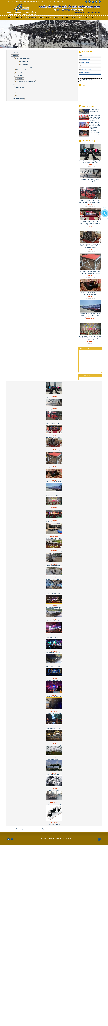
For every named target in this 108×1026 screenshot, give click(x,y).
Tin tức (18, 93)
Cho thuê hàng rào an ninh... (54, 398)
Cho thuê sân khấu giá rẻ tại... (54, 509)
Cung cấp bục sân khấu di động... (54, 666)
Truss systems (20, 78)
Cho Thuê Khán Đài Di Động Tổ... (54, 481)
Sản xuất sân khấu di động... (54, 620)
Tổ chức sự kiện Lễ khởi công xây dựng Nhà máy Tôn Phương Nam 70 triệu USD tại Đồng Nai (94, 125)
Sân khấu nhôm (24, 64)
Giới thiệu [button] (19, 17)
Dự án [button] (87, 17)
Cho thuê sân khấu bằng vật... (54, 728)
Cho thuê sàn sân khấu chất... (54, 696)
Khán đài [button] (56, 17)
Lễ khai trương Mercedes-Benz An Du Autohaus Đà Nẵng (94, 132)
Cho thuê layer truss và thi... (54, 790)
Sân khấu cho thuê (21, 70)
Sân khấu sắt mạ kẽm (25, 61)
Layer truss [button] (65, 18)
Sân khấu (83, 56)
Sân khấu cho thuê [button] (45, 17)
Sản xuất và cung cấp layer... (54, 824)
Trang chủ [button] (10, 17)
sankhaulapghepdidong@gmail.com (26, 1)
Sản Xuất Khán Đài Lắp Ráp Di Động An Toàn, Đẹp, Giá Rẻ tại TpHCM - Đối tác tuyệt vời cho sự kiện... (90, 315)
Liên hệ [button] (94, 17)
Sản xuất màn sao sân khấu (54, 713)
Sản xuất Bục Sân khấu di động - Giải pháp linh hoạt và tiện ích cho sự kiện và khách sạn (90, 223)
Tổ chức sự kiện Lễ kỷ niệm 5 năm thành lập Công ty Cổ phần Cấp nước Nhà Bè (94, 118)
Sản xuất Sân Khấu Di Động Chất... (54, 552)
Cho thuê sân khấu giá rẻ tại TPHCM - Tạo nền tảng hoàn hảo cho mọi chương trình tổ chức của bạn (90, 338)
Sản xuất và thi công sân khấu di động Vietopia (94, 111)
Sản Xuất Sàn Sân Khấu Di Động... (54, 468)
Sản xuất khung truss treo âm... (54, 607)
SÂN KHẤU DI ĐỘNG (84, 348)
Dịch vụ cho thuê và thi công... (54, 745)
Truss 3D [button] (74, 17)
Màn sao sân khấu (86, 72)
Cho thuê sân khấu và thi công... (54, 521)
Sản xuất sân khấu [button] (30, 17)
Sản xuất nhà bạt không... (54, 759)
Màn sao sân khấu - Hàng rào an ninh (25, 81)
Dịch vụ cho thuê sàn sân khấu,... (54, 637)
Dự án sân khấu (20, 87)
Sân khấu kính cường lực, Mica (27, 67)
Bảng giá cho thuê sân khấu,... (54, 652)
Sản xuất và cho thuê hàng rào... (54, 579)
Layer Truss (19, 75)
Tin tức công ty (20, 95)
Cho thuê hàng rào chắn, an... (54, 565)
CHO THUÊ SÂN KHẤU (85, 375)
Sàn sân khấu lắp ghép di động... (54, 538)
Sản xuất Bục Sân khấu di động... (54, 437)
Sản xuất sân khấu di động (23, 58)
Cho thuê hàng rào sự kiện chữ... (54, 409)
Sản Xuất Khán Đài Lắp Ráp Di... (54, 495)
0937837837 (49, 1)
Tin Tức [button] (81, 17)
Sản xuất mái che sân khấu (54, 774)
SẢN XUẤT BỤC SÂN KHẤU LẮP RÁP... (54, 451)
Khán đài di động (20, 72)
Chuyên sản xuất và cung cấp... (54, 804)
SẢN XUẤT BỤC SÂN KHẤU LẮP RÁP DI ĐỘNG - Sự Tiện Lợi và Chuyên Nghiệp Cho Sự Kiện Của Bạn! (90, 246)
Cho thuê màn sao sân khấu (54, 680)
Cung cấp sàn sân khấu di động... (54, 423)
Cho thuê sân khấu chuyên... (54, 593)
